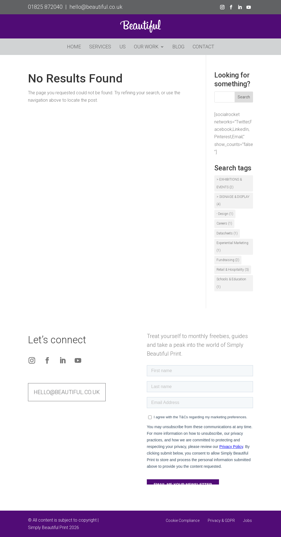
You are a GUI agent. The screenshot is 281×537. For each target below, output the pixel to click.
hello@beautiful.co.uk (95, 7)
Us (122, 47)
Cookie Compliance (182, 521)
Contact (203, 47)
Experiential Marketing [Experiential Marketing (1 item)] (232, 246)
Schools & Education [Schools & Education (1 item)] (231, 283)
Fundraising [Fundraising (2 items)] (228, 260)
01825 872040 (45, 7)
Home (74, 47)
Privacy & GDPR (221, 521)
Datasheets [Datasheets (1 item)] (227, 233)
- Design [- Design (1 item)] (225, 214)
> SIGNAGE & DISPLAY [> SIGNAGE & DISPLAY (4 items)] (233, 200)
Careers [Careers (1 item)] (224, 223)
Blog (178, 47)
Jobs (247, 521)
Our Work (146, 47)
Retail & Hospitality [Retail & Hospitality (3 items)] (233, 270)
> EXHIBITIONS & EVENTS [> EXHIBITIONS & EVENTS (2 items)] (229, 183)
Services (100, 47)
